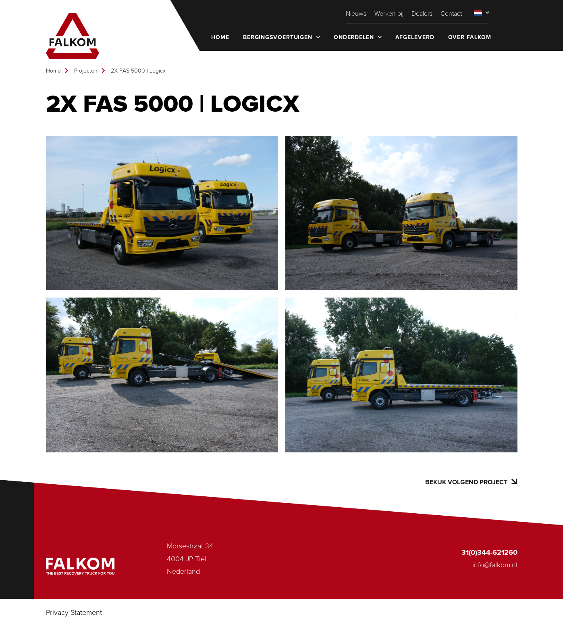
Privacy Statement (74, 612)
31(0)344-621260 (489, 552)
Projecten (86, 71)
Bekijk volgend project (471, 482)
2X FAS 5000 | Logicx (138, 71)
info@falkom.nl (494, 565)
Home (53, 71)
